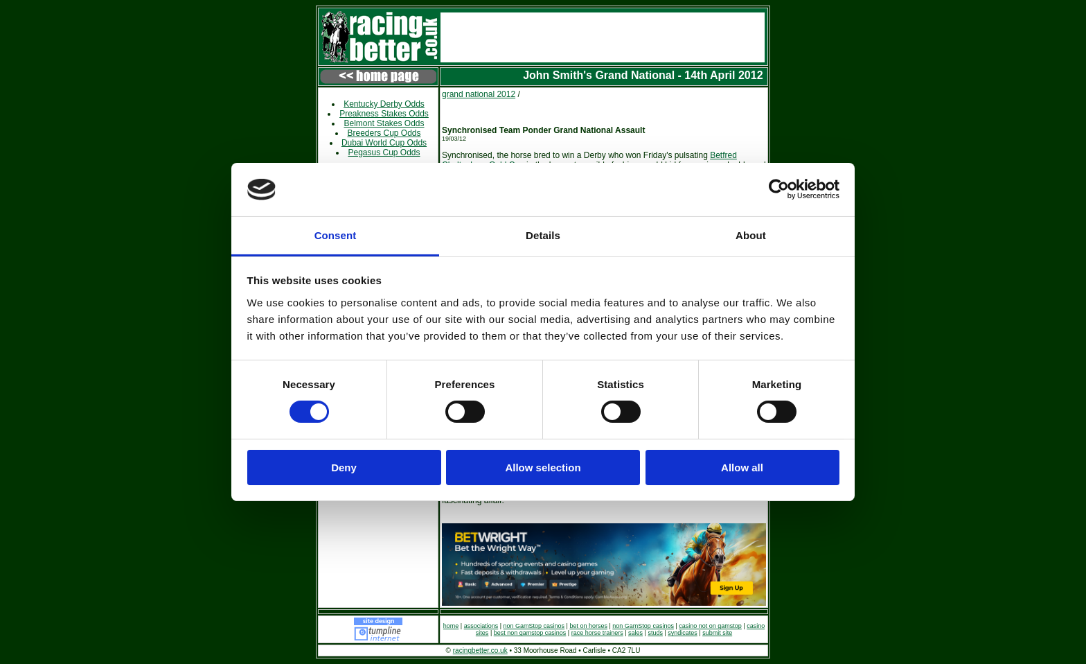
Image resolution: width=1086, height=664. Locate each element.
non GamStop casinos (534, 625)
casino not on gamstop (710, 625)
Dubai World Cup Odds (384, 143)
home (451, 625)
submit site (717, 632)
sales (635, 632)
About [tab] (751, 235)
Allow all (742, 467)
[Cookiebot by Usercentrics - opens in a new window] (778, 189)
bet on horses (588, 625)
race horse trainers (597, 632)
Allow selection (542, 467)
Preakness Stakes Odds (384, 114)
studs (655, 632)
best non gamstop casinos (530, 632)
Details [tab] (543, 235)
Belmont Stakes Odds (384, 123)
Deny (344, 467)
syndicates (682, 632)
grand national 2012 (478, 94)
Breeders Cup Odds (383, 133)
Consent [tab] (335, 235)
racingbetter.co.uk (480, 650)
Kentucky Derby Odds (384, 104)
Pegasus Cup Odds (384, 152)
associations (481, 625)
